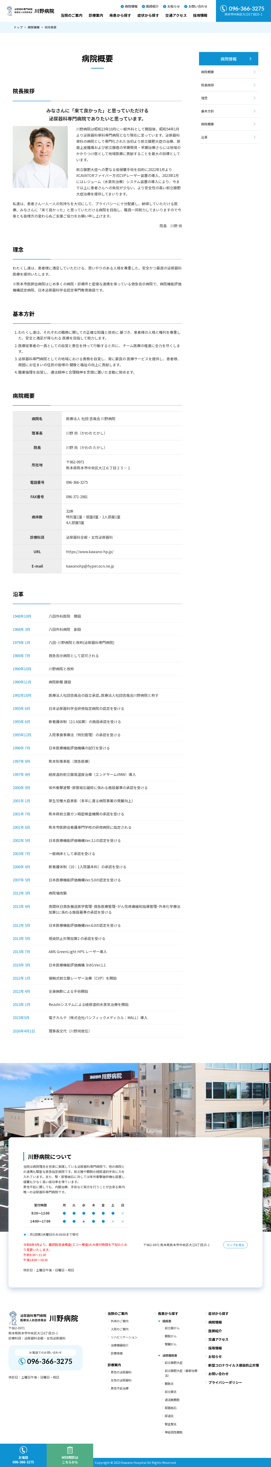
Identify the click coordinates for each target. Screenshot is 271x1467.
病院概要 (207, 71)
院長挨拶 (207, 85)
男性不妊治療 (120, 1388)
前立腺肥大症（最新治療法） (181, 1373)
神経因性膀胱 (174, 1432)
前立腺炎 (171, 1391)
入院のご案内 (120, 1329)
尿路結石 (171, 1407)
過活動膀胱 (172, 1399)
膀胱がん (171, 1336)
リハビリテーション (124, 1337)
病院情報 (131, 6)
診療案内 (96, 15)
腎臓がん (171, 1344)
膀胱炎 (169, 1383)
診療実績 (117, 1353)
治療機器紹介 (120, 1345)
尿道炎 (169, 1416)
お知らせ (173, 6)
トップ (18, 27)
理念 (204, 97)
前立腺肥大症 (174, 1362)
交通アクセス (176, 15)
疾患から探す (120, 15)
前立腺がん (172, 1328)
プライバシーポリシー (225, 1382)
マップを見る (235, 1245)
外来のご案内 (120, 1321)
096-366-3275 (49, 1361)
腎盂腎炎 (171, 1424)
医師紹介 (152, 6)
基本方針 (207, 111)
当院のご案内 (71, 15)
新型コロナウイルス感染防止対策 (233, 1365)
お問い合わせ (197, 6)
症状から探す (148, 15)
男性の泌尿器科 (121, 1372)
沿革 (204, 137)
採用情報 (200, 15)
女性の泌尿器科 (121, 1380)
